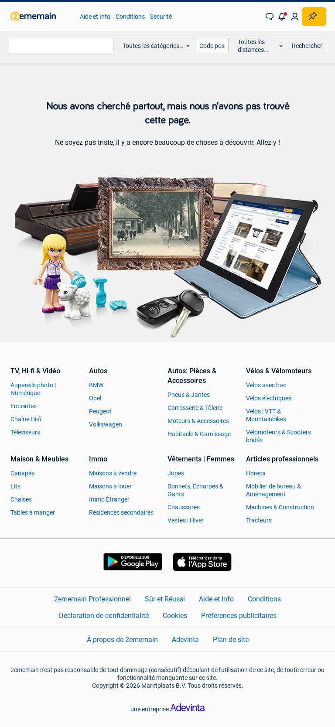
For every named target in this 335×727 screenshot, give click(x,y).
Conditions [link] (130, 16)
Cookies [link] (175, 615)
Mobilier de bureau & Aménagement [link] (273, 490)
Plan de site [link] (231, 639)
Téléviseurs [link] (25, 432)
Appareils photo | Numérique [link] (33, 389)
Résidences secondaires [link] (121, 512)
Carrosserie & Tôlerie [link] (195, 407)
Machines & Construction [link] (280, 507)
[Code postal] (212, 45)
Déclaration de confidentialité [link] (104, 615)
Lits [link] (15, 486)
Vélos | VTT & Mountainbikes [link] (266, 415)
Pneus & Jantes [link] (189, 394)
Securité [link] (161, 16)
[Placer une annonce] (314, 16)
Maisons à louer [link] (110, 486)
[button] (282, 16)
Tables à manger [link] (32, 512)
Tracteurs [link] (259, 520)
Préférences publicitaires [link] (239, 615)
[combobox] (61, 45)
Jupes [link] (176, 473)
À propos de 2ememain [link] (122, 639)
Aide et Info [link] (95, 16)
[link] (41, 16)
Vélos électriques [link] (268, 398)
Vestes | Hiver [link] (186, 520)
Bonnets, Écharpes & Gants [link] (195, 490)
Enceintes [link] (23, 406)
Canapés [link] (22, 473)
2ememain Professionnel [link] (92, 599)
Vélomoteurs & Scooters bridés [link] (278, 436)
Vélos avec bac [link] (266, 385)
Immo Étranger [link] (109, 499)
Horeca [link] (256, 473)
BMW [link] (96, 385)
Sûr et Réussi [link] (165, 599)
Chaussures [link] (184, 507)
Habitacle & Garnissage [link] (199, 433)
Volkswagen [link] (105, 424)
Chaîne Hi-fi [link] (25, 419)
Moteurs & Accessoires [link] (198, 420)
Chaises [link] (21, 499)
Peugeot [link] (100, 411)
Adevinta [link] (185, 639)
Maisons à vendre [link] (113, 473)
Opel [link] (95, 398)
